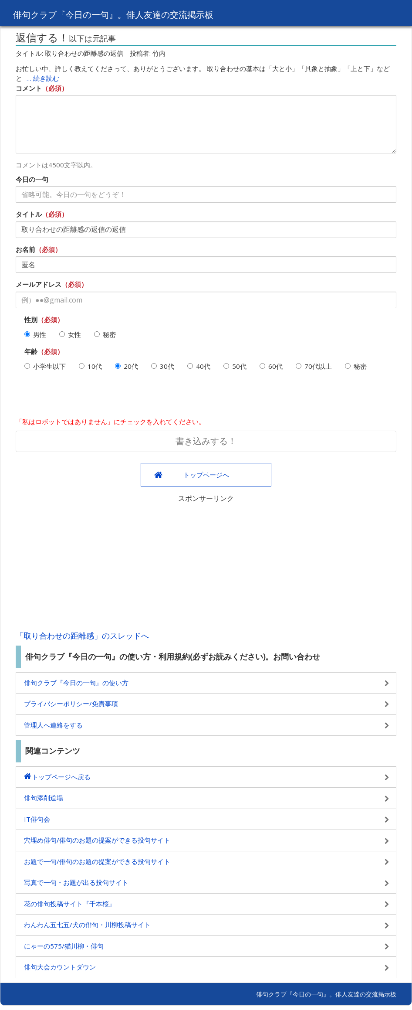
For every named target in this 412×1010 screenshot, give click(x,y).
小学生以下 (45, 366)
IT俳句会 (37, 819)
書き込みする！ (206, 441)
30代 (162, 366)
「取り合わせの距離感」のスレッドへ (82, 635)
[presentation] (82, 398)
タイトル (29, 214)
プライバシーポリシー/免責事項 (71, 703)
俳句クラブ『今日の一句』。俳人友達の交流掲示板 (134, 14)
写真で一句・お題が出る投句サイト (76, 882)
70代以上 (314, 366)
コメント (29, 88)
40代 (198, 366)
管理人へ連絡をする (53, 725)
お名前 (25, 249)
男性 (35, 334)
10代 (90, 366)
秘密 (105, 334)
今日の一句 (32, 179)
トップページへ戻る (61, 776)
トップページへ (206, 474)
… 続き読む (43, 78)
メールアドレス (38, 284)
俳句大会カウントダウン (60, 966)
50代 (235, 366)
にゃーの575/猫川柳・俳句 (64, 946)
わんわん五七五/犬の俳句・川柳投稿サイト (87, 924)
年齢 (30, 351)
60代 (271, 366)
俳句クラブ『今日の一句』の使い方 (76, 682)
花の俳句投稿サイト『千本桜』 (69, 903)
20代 (126, 366)
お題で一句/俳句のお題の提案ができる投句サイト (97, 861)
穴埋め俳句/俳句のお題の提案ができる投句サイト (97, 840)
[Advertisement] (206, 564)
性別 (30, 319)
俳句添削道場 (43, 797)
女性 (70, 334)
